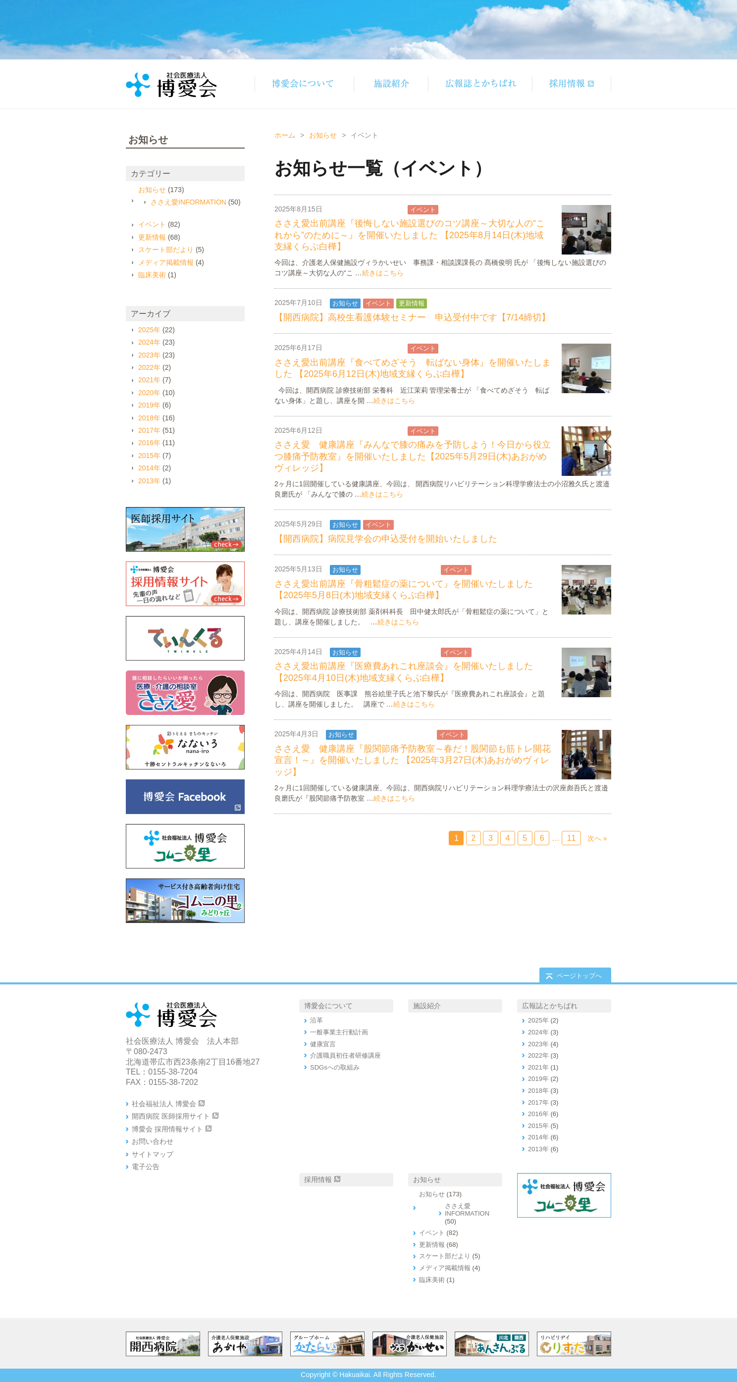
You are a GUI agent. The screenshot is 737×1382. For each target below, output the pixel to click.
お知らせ (323, 135)
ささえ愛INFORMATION (367, 209)
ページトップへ (579, 975)
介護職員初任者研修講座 (345, 1055)
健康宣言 (323, 1044)
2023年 (149, 355)
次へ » (597, 838)
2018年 (149, 418)
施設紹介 (427, 1006)
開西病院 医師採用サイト (171, 1116)
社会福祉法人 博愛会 (164, 1104)
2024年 (149, 342)
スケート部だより (166, 250)
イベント (423, 209)
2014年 (149, 468)
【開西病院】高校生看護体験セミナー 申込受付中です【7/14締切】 (412, 317)
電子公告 (145, 1167)
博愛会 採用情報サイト (167, 1129)
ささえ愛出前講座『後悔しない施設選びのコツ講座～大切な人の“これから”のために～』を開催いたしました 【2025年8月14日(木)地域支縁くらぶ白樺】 (409, 235)
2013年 (149, 481)
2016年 (149, 443)
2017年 (149, 430)
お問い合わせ (152, 1141)
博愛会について (328, 1006)
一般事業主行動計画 (339, 1032)
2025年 (149, 330)
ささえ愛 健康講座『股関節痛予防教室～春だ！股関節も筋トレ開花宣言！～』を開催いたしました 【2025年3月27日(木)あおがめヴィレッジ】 (412, 760)
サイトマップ (152, 1154)
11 (571, 838)
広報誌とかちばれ (550, 1006)
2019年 (149, 405)
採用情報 (318, 1179)
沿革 (316, 1020)
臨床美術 (152, 275)
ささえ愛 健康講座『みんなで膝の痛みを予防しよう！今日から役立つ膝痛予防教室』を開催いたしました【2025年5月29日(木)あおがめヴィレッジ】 (412, 456)
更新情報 (411, 303)
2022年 (149, 367)
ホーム (284, 135)
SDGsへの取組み (335, 1067)
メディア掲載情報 (166, 262)
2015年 (149, 456)
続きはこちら (383, 273)
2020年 (149, 393)
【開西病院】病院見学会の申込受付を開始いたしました (385, 539)
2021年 (149, 380)
